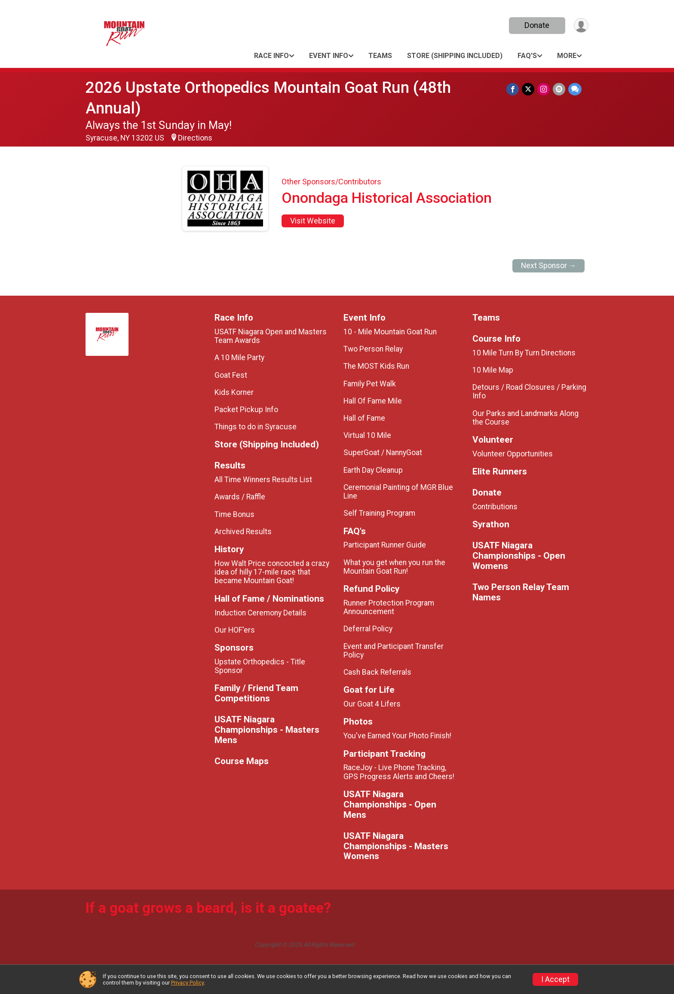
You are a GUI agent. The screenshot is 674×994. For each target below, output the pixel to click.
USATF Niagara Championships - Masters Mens (266, 730)
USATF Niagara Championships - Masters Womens (395, 846)
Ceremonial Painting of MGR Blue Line (398, 491)
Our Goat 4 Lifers (372, 704)
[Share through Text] (575, 89)
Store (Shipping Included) (454, 56)
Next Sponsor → (548, 265)
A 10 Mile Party (239, 357)
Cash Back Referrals (377, 672)
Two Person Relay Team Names (520, 592)
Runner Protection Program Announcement (388, 607)
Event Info (328, 56)
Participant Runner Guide (384, 545)
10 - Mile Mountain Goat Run (390, 331)
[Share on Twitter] (529, 89)
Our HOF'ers (234, 630)
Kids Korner (234, 392)
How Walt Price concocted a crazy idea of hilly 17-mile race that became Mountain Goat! (271, 572)
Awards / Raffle (239, 496)
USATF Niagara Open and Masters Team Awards (270, 336)
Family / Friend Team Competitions (256, 693)
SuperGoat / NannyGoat (382, 452)
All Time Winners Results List (263, 479)
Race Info (271, 56)
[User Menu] (580, 26)
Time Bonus (234, 514)
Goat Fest (230, 375)
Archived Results (243, 531)
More (566, 56)
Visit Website (312, 221)
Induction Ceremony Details (260, 613)
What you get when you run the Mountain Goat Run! (394, 566)
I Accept (555, 979)
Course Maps (241, 761)
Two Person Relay (373, 349)
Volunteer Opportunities (512, 454)
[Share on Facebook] (514, 89)
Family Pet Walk (369, 383)
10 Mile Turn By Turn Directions (524, 353)
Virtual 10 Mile (367, 435)
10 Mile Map (492, 370)
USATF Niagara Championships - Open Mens (389, 804)
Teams (380, 56)
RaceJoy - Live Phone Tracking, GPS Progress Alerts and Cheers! (398, 771)
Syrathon (490, 524)
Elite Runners (499, 472)
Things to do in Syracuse (255, 426)
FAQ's (527, 56)
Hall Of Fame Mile (372, 401)
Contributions (495, 506)
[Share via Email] (559, 89)
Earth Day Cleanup (373, 470)
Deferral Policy (367, 628)
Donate (536, 25)
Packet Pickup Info (246, 409)
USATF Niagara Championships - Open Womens (518, 556)
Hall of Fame (364, 418)
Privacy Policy (187, 982)
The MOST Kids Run (376, 366)
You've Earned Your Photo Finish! (397, 735)
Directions (195, 138)
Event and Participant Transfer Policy (393, 650)
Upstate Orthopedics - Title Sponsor (259, 666)
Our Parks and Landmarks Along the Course (525, 417)
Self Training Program (379, 513)
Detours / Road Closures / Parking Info (529, 391)
